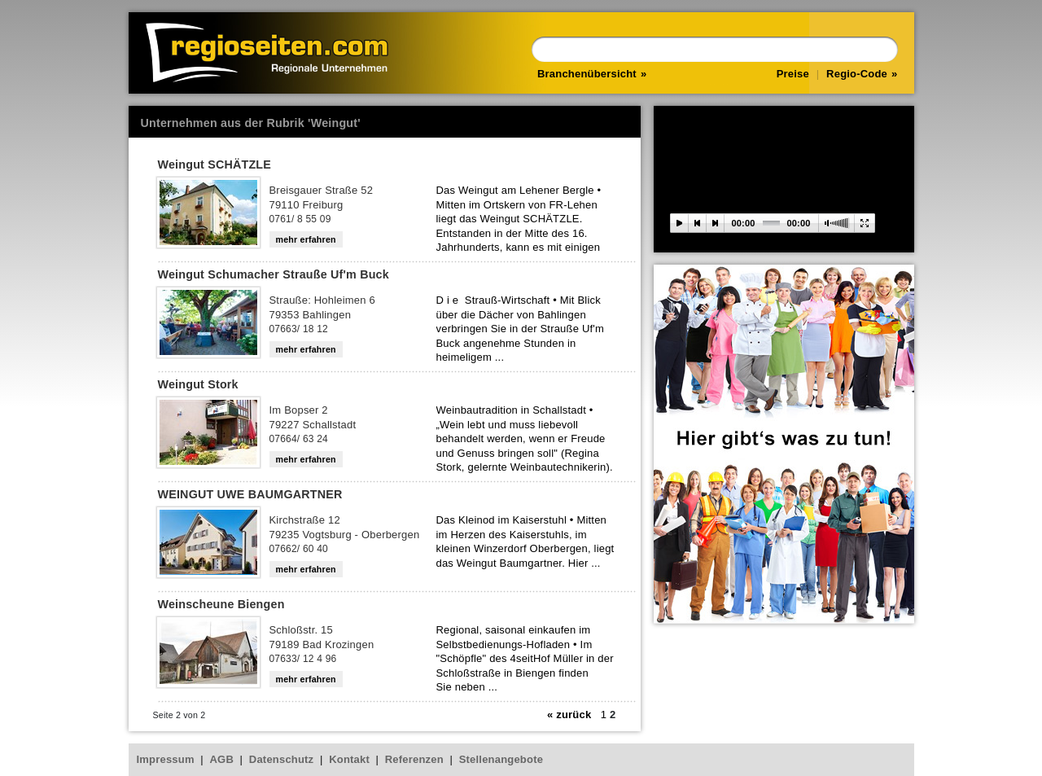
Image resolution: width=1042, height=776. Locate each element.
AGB (222, 759)
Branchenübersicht (587, 74)
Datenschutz (281, 759)
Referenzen (414, 759)
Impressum (166, 759)
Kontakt (349, 759)
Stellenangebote (501, 759)
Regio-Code (856, 74)
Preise (793, 74)
